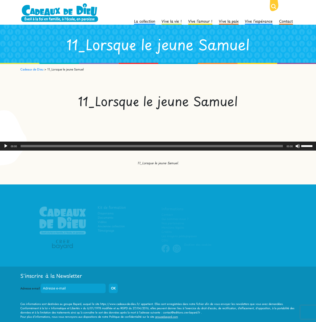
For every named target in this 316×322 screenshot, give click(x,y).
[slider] (152, 146)
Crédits (167, 232)
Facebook (166, 252)
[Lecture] (6, 146)
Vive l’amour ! (200, 21)
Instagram (177, 252)
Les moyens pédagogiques (179, 236)
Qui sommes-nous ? (175, 219)
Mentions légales (173, 228)
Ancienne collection (111, 226)
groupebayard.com (166, 317)
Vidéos (102, 222)
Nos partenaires (173, 223)
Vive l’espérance (259, 21)
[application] (158, 146)
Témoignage (106, 231)
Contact (286, 21)
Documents (105, 218)
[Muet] (297, 146)
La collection (144, 21)
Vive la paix (229, 21)
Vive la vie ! (172, 21)
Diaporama (106, 214)
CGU (165, 240)
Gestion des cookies (197, 245)
